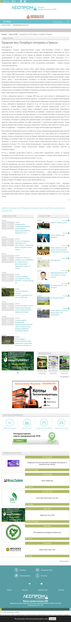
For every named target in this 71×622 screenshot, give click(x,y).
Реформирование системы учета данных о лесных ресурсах (59, 275)
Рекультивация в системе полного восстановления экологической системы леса (59, 250)
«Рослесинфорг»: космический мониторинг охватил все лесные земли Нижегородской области (23, 342)
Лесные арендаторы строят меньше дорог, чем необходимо (59, 312)
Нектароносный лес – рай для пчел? (58, 286)
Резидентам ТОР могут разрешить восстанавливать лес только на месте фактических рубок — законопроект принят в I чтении (24, 263)
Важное (9, 590)
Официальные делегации (61, 428)
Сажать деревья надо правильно (57, 236)
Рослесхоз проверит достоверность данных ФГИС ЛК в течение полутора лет (24, 279)
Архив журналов (25, 576)
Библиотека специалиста (10, 428)
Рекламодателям (46, 570)
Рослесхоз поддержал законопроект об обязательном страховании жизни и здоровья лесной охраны (24, 245)
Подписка (23, 570)
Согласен (52, 619)
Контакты (44, 576)
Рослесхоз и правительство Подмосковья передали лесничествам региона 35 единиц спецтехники (24, 309)
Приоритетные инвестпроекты (44, 428)
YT (41, 584)
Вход (7, 1)
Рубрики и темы (42, 590)
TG (25, 1)
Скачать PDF (42, 373)
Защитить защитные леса (58, 222)
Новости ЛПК (6, 25)
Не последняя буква (57, 298)
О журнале (61, 590)
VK (21, 1)
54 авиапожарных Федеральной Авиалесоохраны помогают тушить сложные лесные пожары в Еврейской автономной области (24, 325)
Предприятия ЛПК (27, 428)
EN (15, 1)
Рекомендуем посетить (21, 25)
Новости (24, 590)
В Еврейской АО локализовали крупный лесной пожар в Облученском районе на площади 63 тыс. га (22, 228)
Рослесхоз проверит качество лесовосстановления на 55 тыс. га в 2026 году (23, 294)
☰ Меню (7, 21)
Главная (4, 34)
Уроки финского (55, 260)
